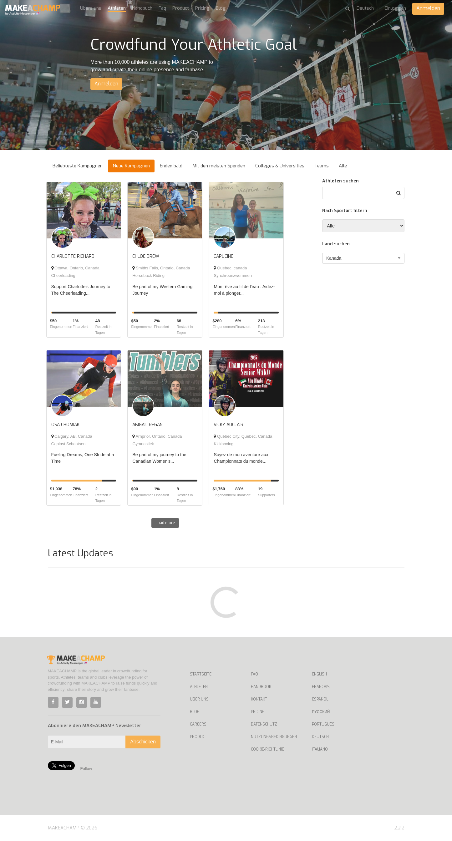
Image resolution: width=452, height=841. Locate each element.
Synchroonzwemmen (232, 275)
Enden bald (171, 166)
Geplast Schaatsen (68, 443)
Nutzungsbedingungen (274, 736)
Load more (165, 522)
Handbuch (142, 8)
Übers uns (90, 8)
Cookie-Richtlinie (267, 749)
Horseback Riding (148, 275)
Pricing (202, 8)
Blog (221, 8)
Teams (321, 166)
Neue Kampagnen (131, 166)
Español (320, 699)
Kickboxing (223, 443)
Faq (162, 8)
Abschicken (143, 741)
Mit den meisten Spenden (218, 166)
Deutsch (320, 736)
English (319, 674)
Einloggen (395, 8)
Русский (321, 711)
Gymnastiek (143, 443)
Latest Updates (80, 553)
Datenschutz (264, 724)
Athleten (117, 8)
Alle (343, 166)
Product (180, 8)
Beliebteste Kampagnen (78, 166)
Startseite (200, 674)
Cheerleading (63, 275)
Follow (86, 768)
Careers (198, 724)
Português (323, 724)
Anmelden (428, 8)
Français (321, 686)
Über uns (199, 699)
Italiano (320, 749)
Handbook (261, 686)
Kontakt (259, 699)
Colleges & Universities (279, 166)
